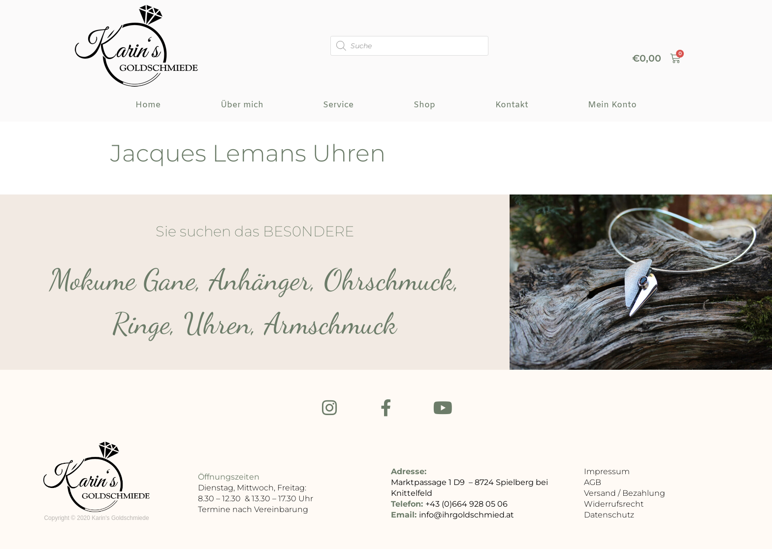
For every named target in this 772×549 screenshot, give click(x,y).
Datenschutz (609, 516)
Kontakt (511, 105)
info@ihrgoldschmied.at (466, 516)
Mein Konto (612, 105)
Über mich (242, 105)
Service (338, 105)
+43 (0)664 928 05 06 (466, 505)
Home (148, 105)
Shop (424, 105)
